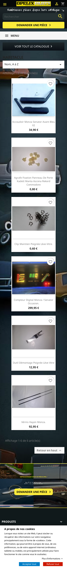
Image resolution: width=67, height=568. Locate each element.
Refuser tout (53, 563)
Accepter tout (29, 563)
